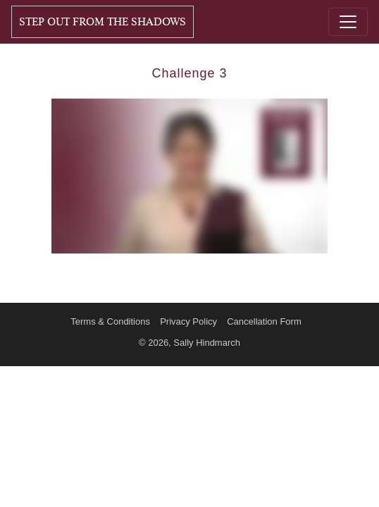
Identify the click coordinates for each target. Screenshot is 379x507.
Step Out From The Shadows (102, 22)
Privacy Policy (188, 321)
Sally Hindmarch (206, 342)
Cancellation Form (264, 321)
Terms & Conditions (110, 321)
